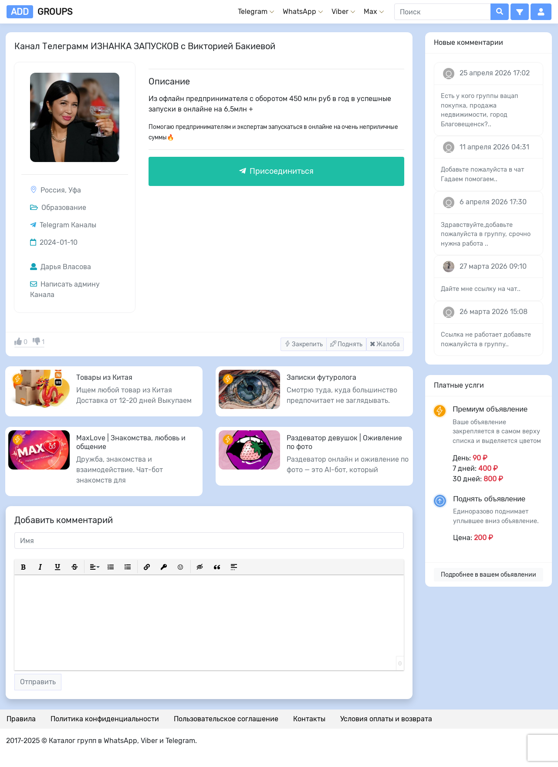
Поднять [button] (346, 344)
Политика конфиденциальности (105, 719)
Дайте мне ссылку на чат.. (481, 289)
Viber (339, 11)
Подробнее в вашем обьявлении (488, 574)
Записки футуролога (321, 377)
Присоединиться (276, 171)
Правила (21, 719)
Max (370, 11)
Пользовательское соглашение (226, 719)
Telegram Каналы (68, 225)
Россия (53, 190)
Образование (58, 207)
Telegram (252, 11)
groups (39, 11)
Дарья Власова (60, 267)
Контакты (309, 719)
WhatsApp (299, 11)
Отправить (38, 682)
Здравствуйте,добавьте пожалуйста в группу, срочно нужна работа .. (486, 234)
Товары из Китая (104, 377)
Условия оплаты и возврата (386, 719)
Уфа (74, 190)
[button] (520, 11)
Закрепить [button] (303, 344)
